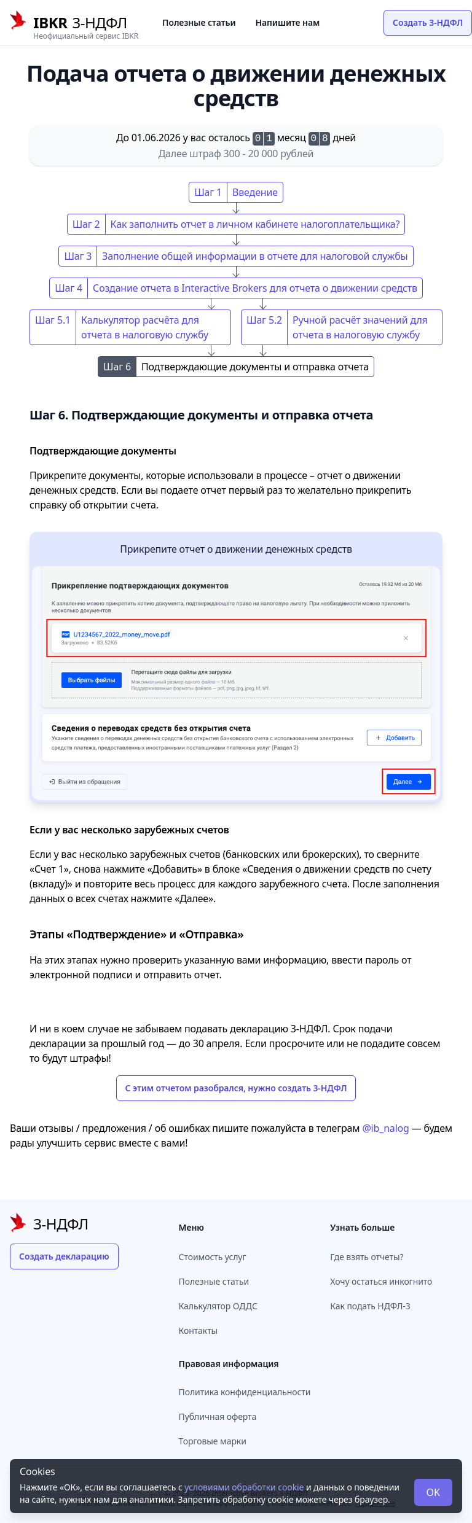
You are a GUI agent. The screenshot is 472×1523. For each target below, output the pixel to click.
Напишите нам (288, 22)
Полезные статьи (199, 22)
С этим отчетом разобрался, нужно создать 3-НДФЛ (236, 1088)
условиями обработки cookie (244, 1487)
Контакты (198, 1330)
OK (433, 1492)
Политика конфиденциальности (245, 1392)
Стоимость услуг (212, 1257)
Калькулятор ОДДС (218, 1306)
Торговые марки (212, 1441)
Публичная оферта (218, 1416)
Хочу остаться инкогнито (381, 1281)
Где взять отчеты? (366, 1257)
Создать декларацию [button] (64, 1256)
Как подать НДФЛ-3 (370, 1306)
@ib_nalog (385, 1128)
